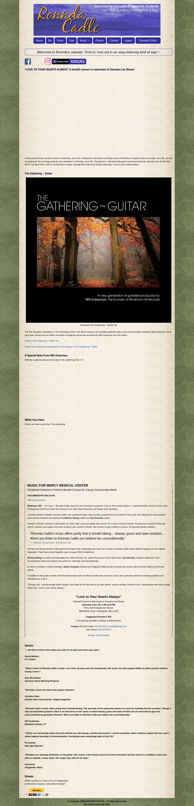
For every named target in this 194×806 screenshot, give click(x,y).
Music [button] (83, 40)
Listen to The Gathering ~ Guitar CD (42, 341)
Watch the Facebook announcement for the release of (61, 346)
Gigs (71, 40)
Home (39, 40)
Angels (128, 40)
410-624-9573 (104, 629)
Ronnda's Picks (148, 40)
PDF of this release (36, 500)
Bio (50, 40)
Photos (100, 40)
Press (60, 40)
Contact (114, 40)
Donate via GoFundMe (98, 635)
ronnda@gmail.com (117, 626)
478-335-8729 (100, 626)
